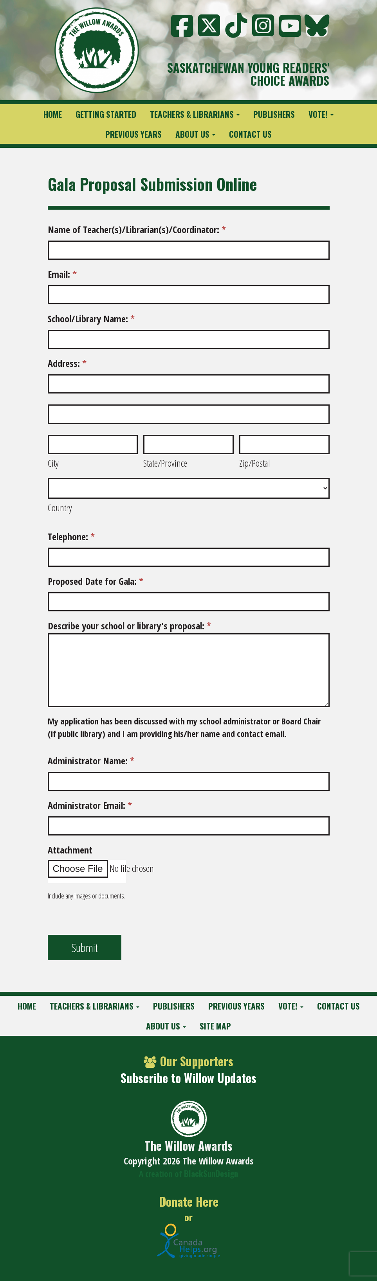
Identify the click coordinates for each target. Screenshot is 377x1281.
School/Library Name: (91, 318)
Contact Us (250, 134)
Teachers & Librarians (195, 114)
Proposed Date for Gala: (95, 581)
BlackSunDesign (211, 1173)
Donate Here (188, 1201)
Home (52, 114)
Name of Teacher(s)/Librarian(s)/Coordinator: (137, 229)
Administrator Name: (91, 760)
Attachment (70, 849)
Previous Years (133, 134)
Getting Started (106, 114)
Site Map (215, 1026)
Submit (84, 948)
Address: (67, 363)
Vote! (321, 114)
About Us (195, 134)
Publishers (274, 114)
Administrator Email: (90, 805)
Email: (62, 274)
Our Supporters (188, 1061)
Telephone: (71, 536)
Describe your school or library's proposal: (129, 625)
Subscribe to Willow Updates (188, 1078)
